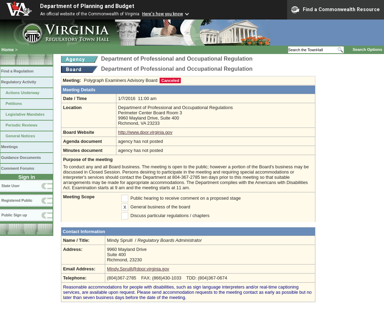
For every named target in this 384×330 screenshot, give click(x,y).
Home (7, 49)
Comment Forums (17, 168)
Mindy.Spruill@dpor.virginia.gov (138, 268)
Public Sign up (14, 215)
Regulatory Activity (18, 82)
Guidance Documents (21, 157)
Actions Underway (22, 93)
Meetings (9, 147)
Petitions (14, 103)
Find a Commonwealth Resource (335, 9)
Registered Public (16, 200)
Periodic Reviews (22, 125)
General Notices (20, 136)
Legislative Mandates (25, 114)
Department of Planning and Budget (87, 6)
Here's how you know (162, 13)
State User (10, 186)
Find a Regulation (17, 71)
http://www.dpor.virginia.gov (145, 132)
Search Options (367, 49)
